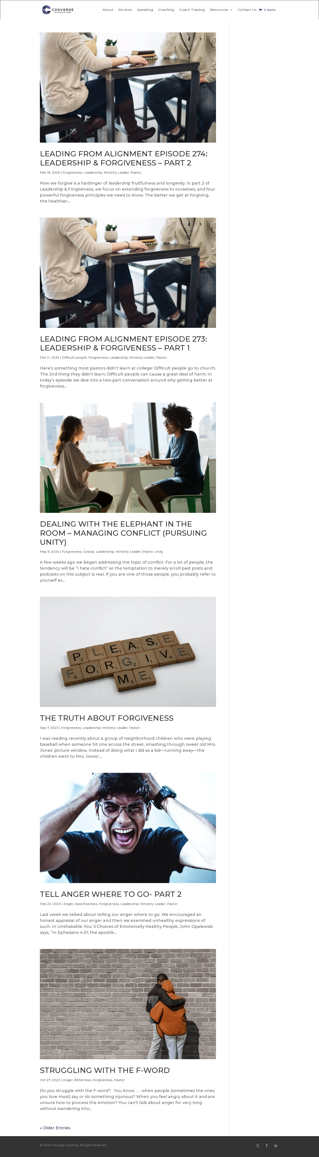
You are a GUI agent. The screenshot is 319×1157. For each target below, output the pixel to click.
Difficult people (74, 358)
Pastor (135, 173)
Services (125, 10)
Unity (159, 552)
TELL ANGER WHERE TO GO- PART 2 (110, 894)
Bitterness (82, 1080)
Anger (68, 904)
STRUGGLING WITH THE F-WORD (105, 1070)
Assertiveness (86, 904)
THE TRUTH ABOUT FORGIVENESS (106, 718)
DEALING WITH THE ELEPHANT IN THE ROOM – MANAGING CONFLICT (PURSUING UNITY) (123, 533)
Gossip (88, 552)
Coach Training (192, 10)
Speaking (145, 10)
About (107, 10)
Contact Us (247, 10)
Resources (219, 10)
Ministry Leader (116, 173)
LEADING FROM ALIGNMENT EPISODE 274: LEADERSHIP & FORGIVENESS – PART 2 (124, 158)
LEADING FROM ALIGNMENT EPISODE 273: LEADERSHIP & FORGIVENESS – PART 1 (123, 343)
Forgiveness (72, 173)
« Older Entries (55, 1128)
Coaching (166, 10)
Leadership (93, 173)
